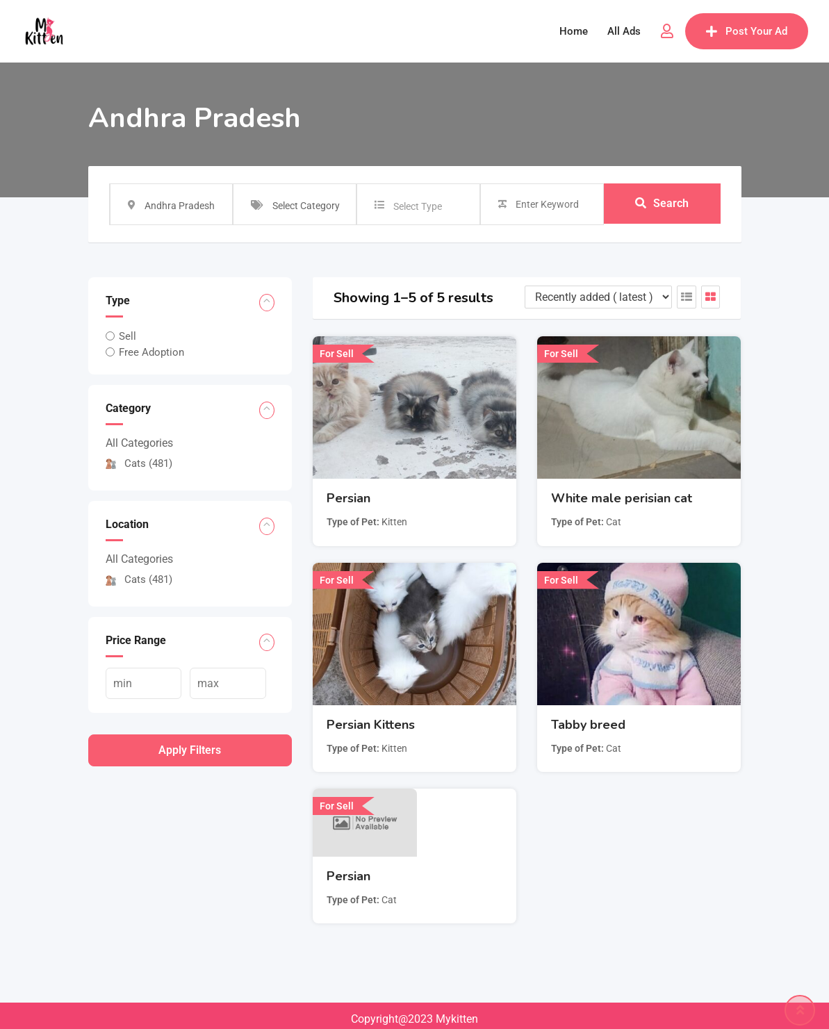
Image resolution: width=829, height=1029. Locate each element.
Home (573, 31)
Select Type (417, 206)
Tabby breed (588, 724)
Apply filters (189, 750)
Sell (127, 336)
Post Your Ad (746, 31)
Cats (139, 463)
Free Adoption (151, 352)
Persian (348, 498)
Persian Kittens (371, 724)
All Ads (624, 31)
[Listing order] (598, 297)
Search (662, 204)
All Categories (139, 443)
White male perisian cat (621, 498)
